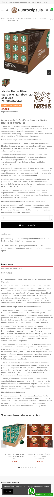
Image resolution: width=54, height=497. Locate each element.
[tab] (27, 273)
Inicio (45, 2)
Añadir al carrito (27, 225)
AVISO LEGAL (36, 2)
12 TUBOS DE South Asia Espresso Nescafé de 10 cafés (14, 456)
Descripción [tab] (7, 264)
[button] (19, 467)
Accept (8, 491)
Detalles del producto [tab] (11, 268)
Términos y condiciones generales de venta (15, 2)
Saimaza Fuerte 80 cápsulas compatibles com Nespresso (39, 456)
